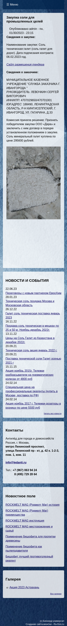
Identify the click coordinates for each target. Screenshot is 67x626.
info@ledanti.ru (16, 462)
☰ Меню (12, 4)
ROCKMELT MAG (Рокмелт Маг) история (32, 504)
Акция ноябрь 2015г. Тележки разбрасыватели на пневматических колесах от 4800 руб (29, 374)
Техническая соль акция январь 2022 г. (31, 350)
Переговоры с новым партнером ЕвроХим (33, 293)
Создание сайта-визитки (39, 624)
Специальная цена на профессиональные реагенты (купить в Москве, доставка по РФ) (32, 391)
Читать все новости (52, 413)
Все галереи (55, 594)
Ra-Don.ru (59, 624)
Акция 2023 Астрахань (24, 587)
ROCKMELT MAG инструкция (25, 520)
